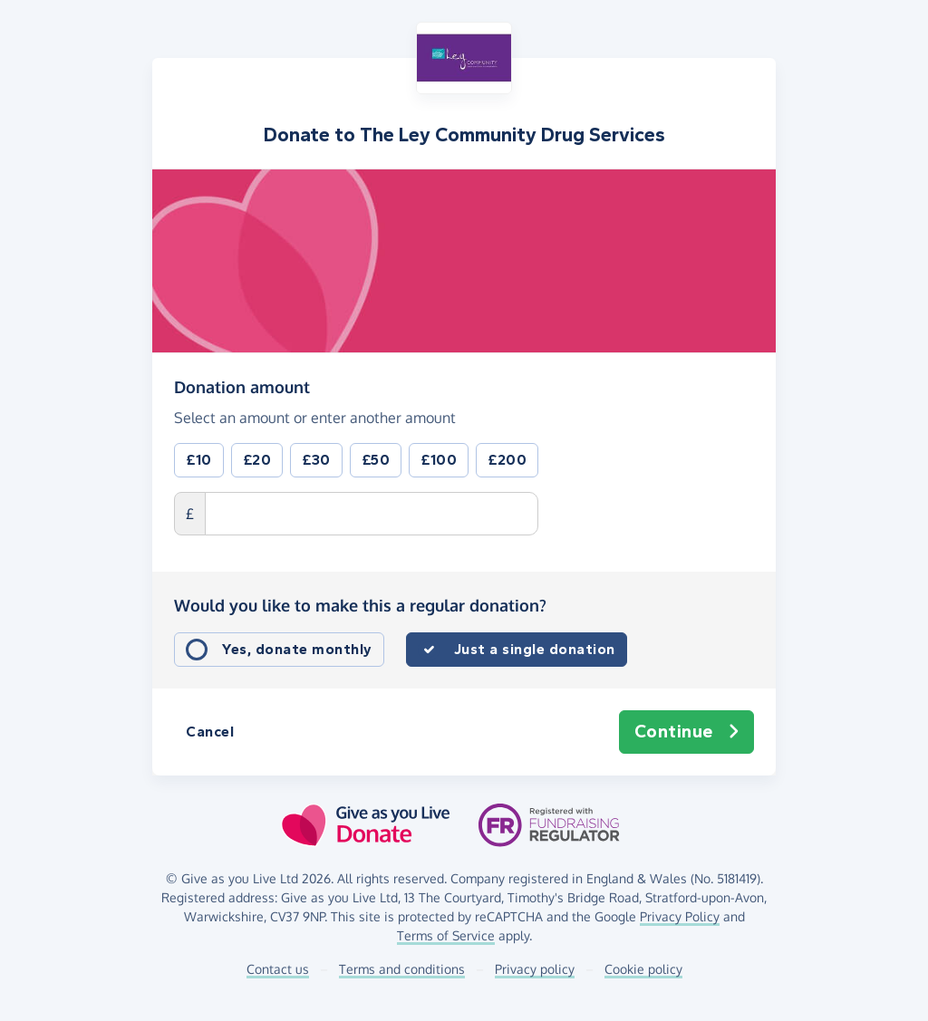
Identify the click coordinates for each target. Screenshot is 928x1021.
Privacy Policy (680, 916)
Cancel (210, 731)
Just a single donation (534, 649)
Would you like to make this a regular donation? (360, 605)
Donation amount (242, 386)
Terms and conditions (402, 969)
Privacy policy (535, 969)
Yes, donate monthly (297, 649)
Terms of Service (446, 935)
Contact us (277, 969)
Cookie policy (643, 969)
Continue (687, 732)
